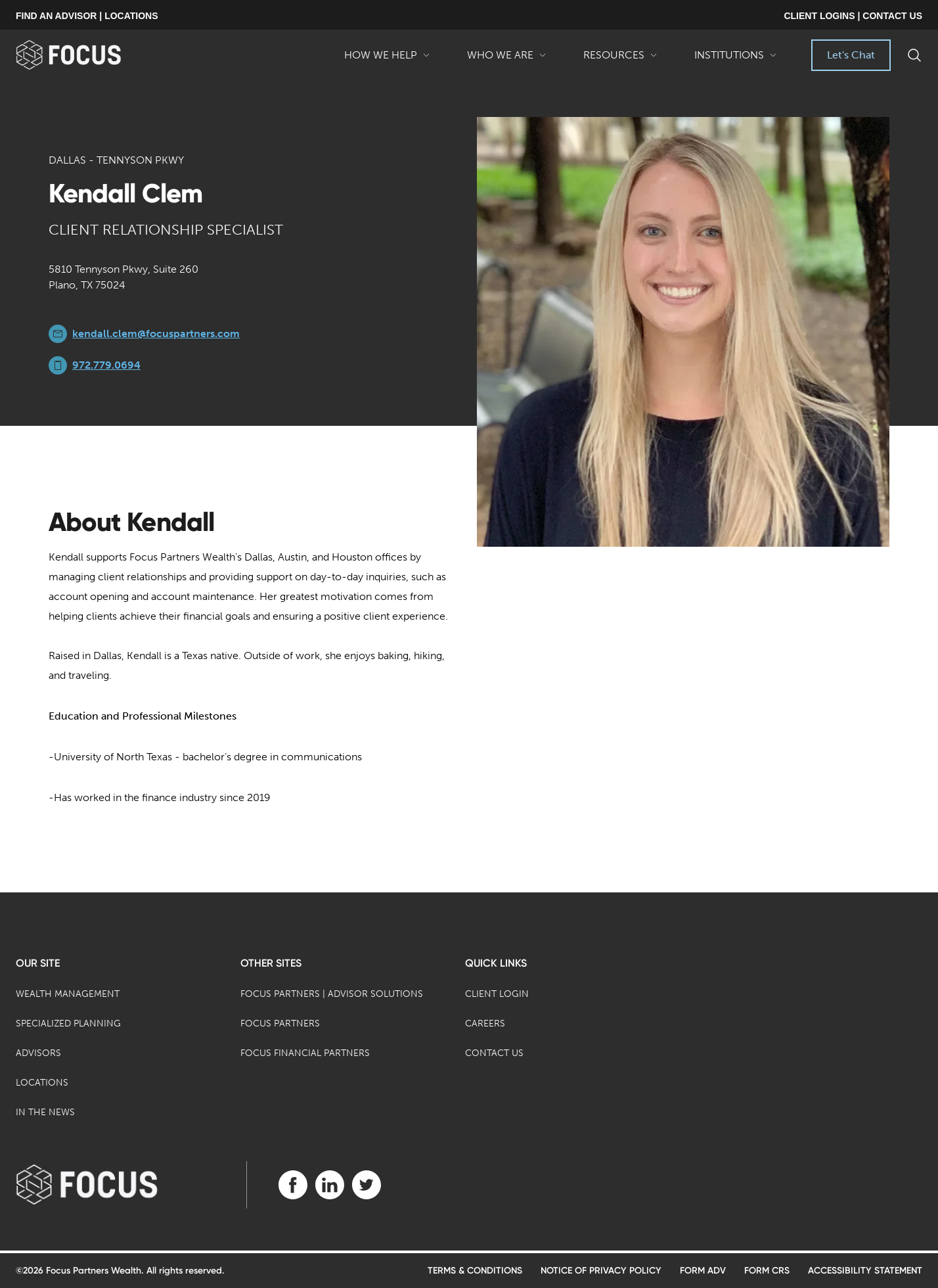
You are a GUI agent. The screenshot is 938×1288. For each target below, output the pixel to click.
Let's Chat (851, 55)
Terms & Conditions (475, 1270)
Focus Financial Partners (305, 1053)
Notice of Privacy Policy (601, 1270)
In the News (45, 1112)
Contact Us (494, 1053)
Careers (485, 1023)
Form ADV (703, 1270)
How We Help (387, 60)
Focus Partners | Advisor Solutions (331, 994)
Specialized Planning (68, 1023)
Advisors (38, 1053)
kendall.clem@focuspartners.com (156, 333)
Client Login (497, 994)
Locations (42, 1082)
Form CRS (767, 1270)
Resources (620, 60)
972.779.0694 (106, 365)
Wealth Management (68, 994)
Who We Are (506, 60)
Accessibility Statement (865, 1270)
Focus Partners (280, 1023)
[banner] (90, 55)
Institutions (736, 60)
